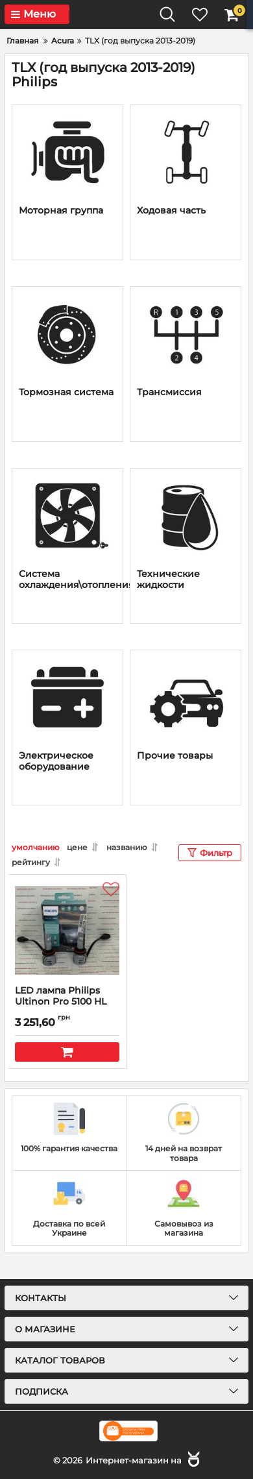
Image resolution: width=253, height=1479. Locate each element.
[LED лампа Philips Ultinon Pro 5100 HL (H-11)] (67, 930)
